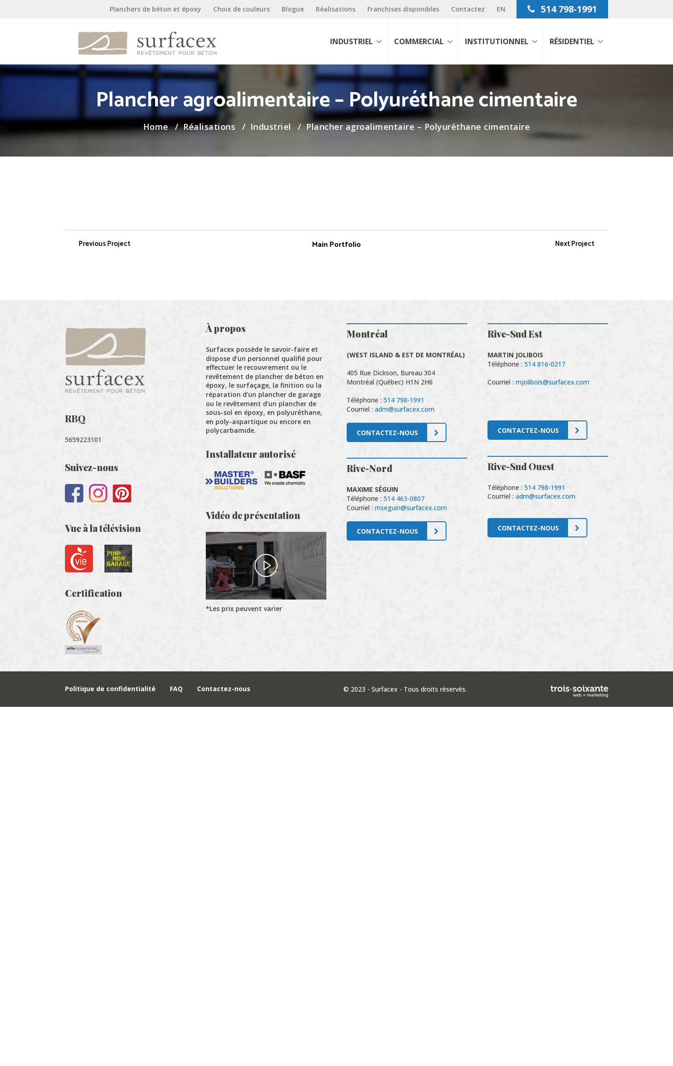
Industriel (270, 126)
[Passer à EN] (501, 9)
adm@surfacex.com (405, 409)
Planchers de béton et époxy (155, 9)
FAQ (176, 688)
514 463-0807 (403, 498)
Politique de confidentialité (110, 688)
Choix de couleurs (241, 9)
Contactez (468, 9)
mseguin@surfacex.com (411, 507)
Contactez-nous (223, 688)
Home (155, 126)
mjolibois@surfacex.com (552, 382)
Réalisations (335, 9)
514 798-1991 (562, 9)
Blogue (293, 9)
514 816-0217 (544, 364)
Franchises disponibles (403, 9)
